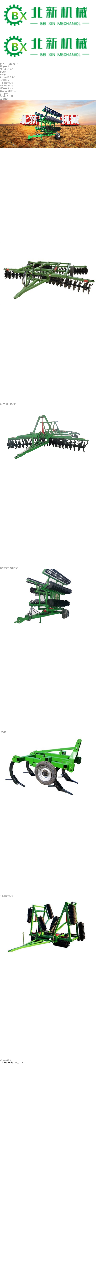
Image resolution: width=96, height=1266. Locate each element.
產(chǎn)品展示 (7, 69)
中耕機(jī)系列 (6, 83)
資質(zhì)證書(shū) (8, 91)
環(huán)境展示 (7, 88)
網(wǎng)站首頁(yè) (9, 64)
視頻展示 (4, 99)
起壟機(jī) (4, 80)
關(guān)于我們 (7, 66)
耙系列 (3, 72)
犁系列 (3, 75)
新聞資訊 (4, 93)
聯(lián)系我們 (6, 96)
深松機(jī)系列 (6, 85)
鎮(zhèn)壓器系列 (7, 77)
